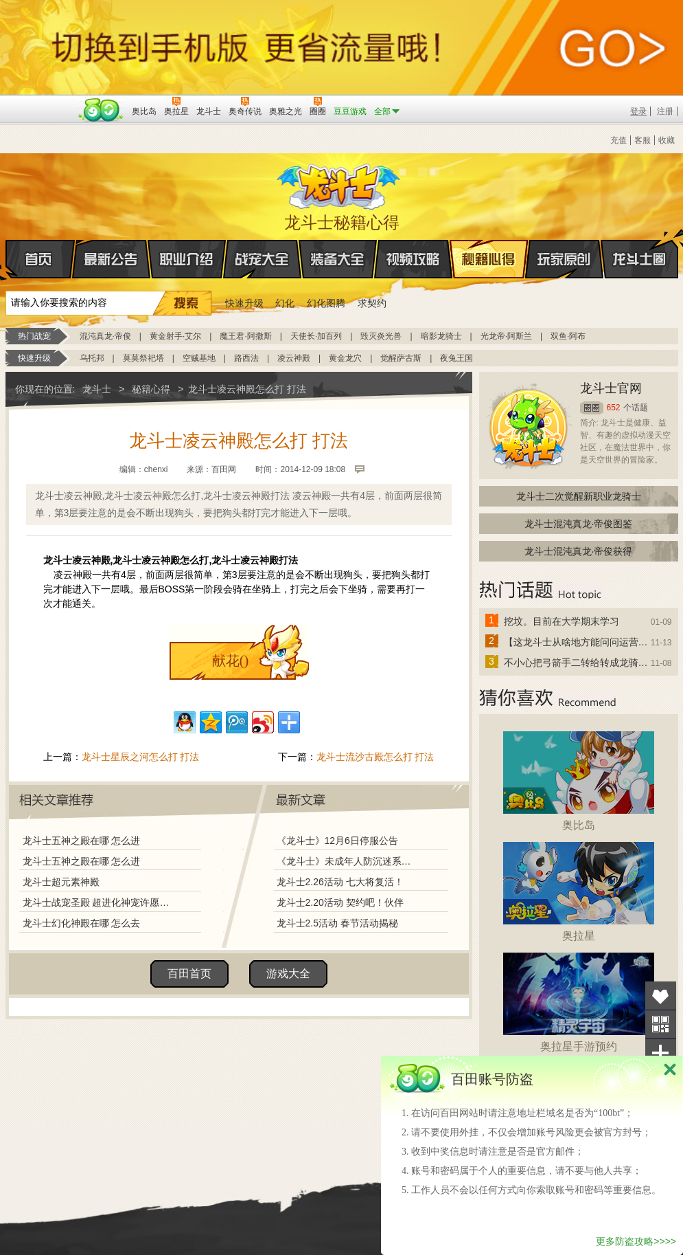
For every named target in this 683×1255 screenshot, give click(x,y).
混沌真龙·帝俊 (105, 336)
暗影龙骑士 (441, 336)
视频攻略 (413, 259)
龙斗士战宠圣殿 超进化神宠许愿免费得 (99, 902)
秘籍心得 (489, 259)
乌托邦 (92, 358)
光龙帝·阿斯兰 (506, 336)
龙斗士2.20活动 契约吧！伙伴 (340, 902)
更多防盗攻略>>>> (636, 1241)
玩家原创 (564, 259)
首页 (6, 259)
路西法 (246, 358)
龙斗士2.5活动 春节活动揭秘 (337, 923)
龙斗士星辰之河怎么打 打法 (141, 756)
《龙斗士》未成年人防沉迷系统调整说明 (348, 861)
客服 (642, 140)
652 (614, 407)
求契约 (372, 303)
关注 (660, 1024)
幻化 (284, 303)
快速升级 (244, 303)
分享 (660, 1053)
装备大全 (338, 259)
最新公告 (111, 259)
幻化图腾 (326, 303)
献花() (230, 660)
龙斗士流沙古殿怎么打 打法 (375, 756)
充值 (618, 140)
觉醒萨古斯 (400, 358)
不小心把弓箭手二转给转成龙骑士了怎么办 (576, 662)
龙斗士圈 (639, 246)
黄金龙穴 (345, 358)
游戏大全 (288, 973)
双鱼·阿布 (568, 336)
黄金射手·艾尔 (175, 336)
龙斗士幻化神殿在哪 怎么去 (82, 923)
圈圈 (591, 407)
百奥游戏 (39, 102)
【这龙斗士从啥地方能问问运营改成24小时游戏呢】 (576, 641)
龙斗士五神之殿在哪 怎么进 (82, 840)
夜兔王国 (456, 358)
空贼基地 (199, 358)
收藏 (666, 140)
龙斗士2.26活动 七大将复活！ (340, 881)
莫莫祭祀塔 (143, 358)
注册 (665, 111)
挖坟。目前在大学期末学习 (561, 621)
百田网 (101, 110)
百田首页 (189, 973)
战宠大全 (262, 259)
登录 (638, 111)
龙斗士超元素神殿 (61, 881)
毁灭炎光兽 (381, 336)
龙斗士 (340, 183)
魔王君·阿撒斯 (245, 336)
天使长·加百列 (316, 336)
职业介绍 (187, 259)
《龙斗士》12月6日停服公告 (337, 840)
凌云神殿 (293, 358)
